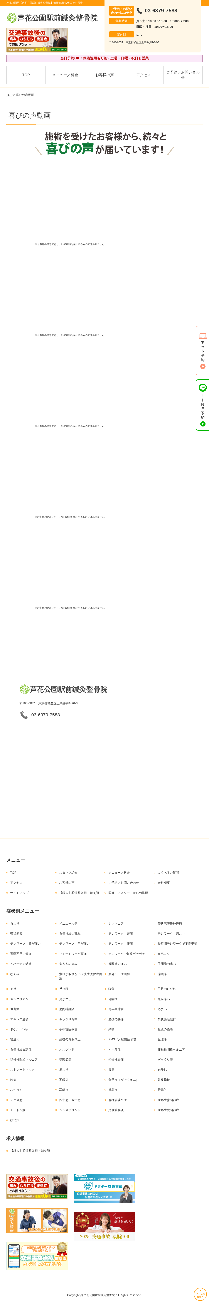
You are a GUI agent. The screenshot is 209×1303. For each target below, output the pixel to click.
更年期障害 (116, 1009)
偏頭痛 (162, 974)
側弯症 (14, 1009)
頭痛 (111, 1029)
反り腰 (63, 989)
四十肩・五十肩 (70, 1100)
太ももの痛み (68, 963)
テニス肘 (16, 1100)
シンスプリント (70, 1110)
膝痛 (13, 1079)
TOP (26, 75)
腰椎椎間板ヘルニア (171, 1049)
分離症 (113, 999)
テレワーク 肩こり (171, 933)
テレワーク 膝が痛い (25, 943)
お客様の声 (104, 75)
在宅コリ (164, 953)
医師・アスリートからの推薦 (128, 893)
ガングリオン (19, 999)
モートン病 (17, 1110)
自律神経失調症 (21, 1049)
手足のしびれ (167, 989)
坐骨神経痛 (116, 1059)
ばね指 (14, 1120)
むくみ (14, 974)
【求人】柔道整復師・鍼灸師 (79, 893)
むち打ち (16, 1089)
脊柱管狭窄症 (117, 1100)
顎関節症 (65, 1059)
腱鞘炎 (113, 1089)
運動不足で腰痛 (21, 953)
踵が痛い (164, 999)
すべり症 (114, 1049)
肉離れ (162, 1069)
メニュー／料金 (65, 75)
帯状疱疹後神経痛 (170, 923)
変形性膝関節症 (168, 1100)
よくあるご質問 (168, 872)
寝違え (14, 1039)
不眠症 (63, 1079)
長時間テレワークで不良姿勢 (177, 943)
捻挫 (13, 989)
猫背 (111, 989)
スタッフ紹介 (68, 872)
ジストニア (116, 923)
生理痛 (162, 1039)
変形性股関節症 (168, 1110)
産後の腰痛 (116, 1019)
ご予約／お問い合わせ (183, 75)
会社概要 (164, 882)
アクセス (143, 75)
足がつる (65, 999)
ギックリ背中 (68, 1019)
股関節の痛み (167, 963)
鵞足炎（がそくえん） (123, 1079)
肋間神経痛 (66, 1009)
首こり (14, 923)
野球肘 (162, 1089)
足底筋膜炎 (116, 1110)
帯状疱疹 (16, 933)
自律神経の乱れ (70, 933)
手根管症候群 (68, 1029)
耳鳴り (63, 1089)
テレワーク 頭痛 (120, 933)
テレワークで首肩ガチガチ (126, 953)
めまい (162, 1009)
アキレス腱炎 (19, 1019)
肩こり (63, 1069)
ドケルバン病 (19, 1029)
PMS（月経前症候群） (123, 1039)
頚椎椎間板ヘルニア (24, 1059)
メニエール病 (68, 923)
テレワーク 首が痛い (74, 943)
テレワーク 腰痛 (120, 943)
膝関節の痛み (117, 963)
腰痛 (111, 1069)
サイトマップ (19, 893)
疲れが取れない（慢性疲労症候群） (80, 976)
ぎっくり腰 (165, 1059)
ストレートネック (22, 1069)
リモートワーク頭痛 (73, 953)
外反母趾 (164, 1079)
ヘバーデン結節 (21, 963)
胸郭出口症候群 (119, 974)
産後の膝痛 (165, 1029)
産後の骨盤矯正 (70, 1039)
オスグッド (66, 1049)
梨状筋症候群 (167, 1019)
